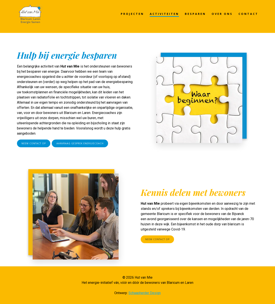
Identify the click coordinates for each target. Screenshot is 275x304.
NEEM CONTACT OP (33, 143)
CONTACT (248, 14)
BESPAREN (195, 14)
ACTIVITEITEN (164, 14)
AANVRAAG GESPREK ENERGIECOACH (80, 143)
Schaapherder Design (144, 293)
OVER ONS (222, 14)
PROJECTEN (132, 14)
